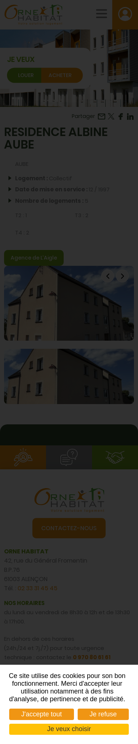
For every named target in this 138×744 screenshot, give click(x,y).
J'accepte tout (41, 714)
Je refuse (103, 714)
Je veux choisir (69, 729)
